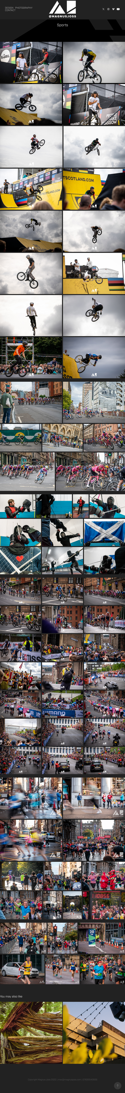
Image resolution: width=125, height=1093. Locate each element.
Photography (23, 7)
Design (9, 7)
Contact (10, 10)
